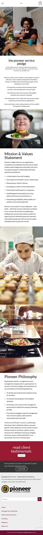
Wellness (4, 522)
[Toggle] (40, 518)
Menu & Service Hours (8, 515)
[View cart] (40, 3)
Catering (4, 518)
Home (3, 507)
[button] (2, 3)
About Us (4, 526)
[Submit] (40, 499)
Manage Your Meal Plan (9, 511)
